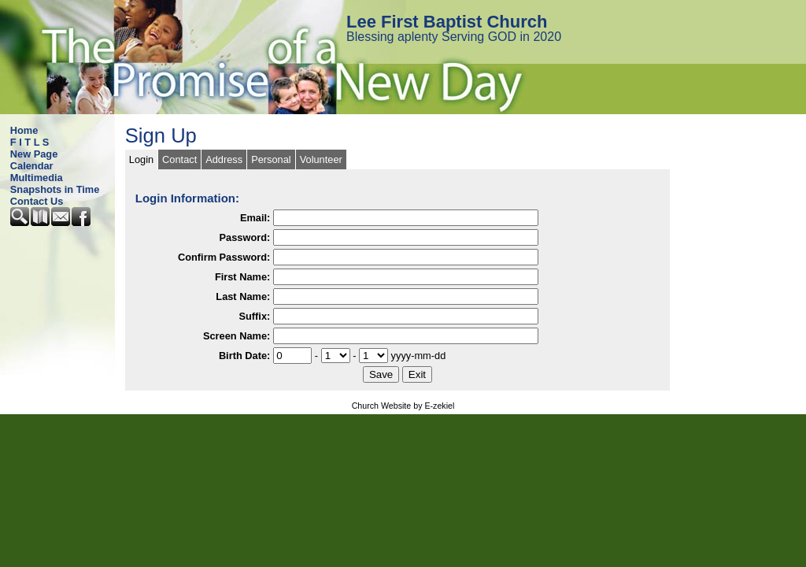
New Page (33, 154)
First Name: (242, 277)
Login (141, 159)
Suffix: (254, 316)
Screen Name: (236, 336)
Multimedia (36, 177)
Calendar (32, 166)
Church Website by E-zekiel (403, 405)
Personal (271, 159)
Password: (245, 237)
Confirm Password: (224, 257)
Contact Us (37, 201)
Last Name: (243, 296)
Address (223, 159)
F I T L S (30, 142)
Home (24, 130)
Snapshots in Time (55, 189)
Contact (179, 159)
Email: (255, 218)
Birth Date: (244, 355)
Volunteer (321, 159)
